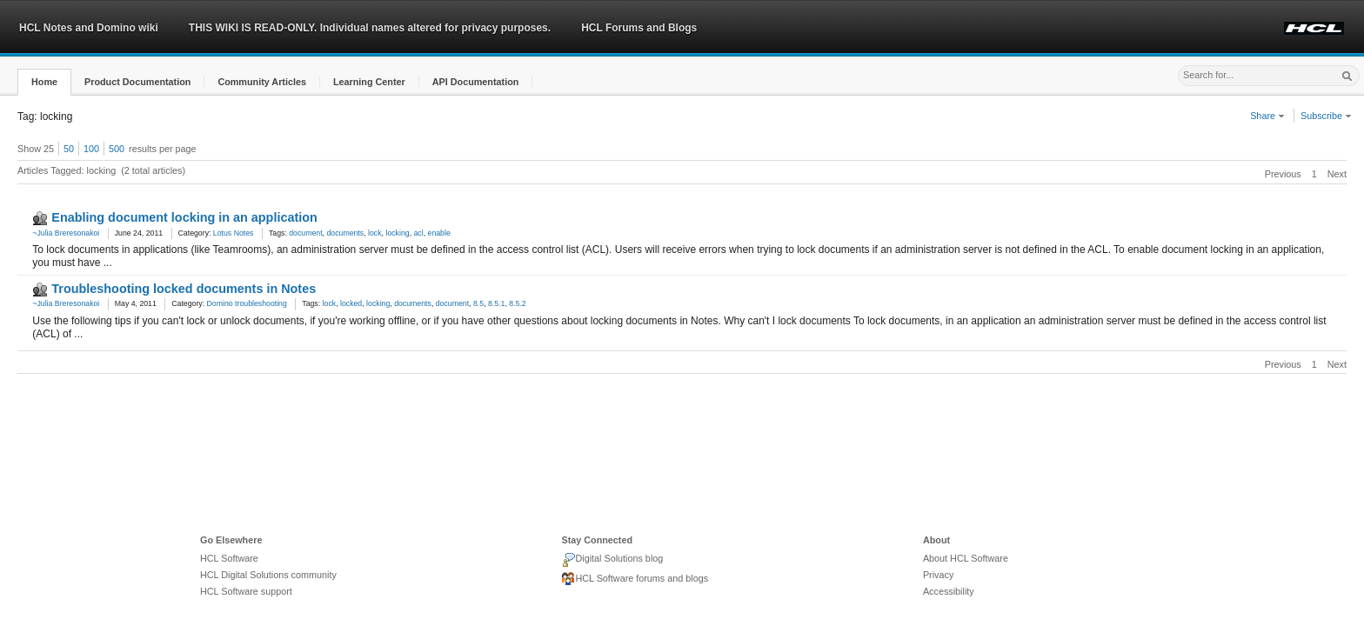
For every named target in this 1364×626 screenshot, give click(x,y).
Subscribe (1326, 115)
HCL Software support (246, 591)
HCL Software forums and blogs (634, 579)
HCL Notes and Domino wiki (88, 28)
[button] (44, 82)
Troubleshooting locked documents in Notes (183, 289)
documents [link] (345, 233)
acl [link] (419, 233)
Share (1267, 115)
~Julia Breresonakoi (65, 233)
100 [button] (91, 148)
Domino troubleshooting (247, 303)
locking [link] (397, 233)
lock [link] (375, 233)
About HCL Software (965, 558)
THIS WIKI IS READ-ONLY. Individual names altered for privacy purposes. (370, 28)
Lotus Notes (233, 233)
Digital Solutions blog (612, 560)
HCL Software (229, 558)
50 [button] (69, 148)
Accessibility (948, 591)
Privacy (938, 574)
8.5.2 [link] (517, 303)
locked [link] (351, 303)
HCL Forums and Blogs (639, 28)
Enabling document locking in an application (184, 217)
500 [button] (116, 148)
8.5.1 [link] (496, 303)
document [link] (305, 233)
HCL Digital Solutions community (268, 574)
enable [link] (439, 233)
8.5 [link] (478, 303)
